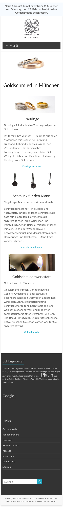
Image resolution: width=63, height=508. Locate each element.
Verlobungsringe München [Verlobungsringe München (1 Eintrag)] (49, 379)
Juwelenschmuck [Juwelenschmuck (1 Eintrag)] (9, 376)
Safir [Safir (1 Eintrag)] (55, 376)
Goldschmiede (31, 332)
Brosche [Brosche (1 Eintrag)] (47, 368)
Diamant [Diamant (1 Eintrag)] (54, 368)
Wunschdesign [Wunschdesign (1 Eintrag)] (8, 382)
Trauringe (31, 119)
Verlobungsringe (11, 434)
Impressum (8, 456)
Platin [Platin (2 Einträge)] (47, 375)
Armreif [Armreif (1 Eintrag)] (34, 368)
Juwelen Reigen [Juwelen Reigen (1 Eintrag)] (54, 372)
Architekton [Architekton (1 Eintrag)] (25, 368)
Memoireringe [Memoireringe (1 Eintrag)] (34, 376)
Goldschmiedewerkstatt (31, 276)
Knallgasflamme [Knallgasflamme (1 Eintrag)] (22, 376)
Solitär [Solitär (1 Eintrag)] (11, 379)
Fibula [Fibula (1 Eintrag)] (21, 372)
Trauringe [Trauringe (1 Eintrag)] (27, 379)
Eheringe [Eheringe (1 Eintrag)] (6, 372)
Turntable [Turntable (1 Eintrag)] (35, 379)
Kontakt (7, 450)
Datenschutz (9, 461)
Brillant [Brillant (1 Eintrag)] (40, 368)
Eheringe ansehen (31, 166)
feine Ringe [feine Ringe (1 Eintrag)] (14, 372)
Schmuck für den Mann (31, 195)
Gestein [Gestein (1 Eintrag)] (28, 372)
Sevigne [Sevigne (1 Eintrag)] (6, 379)
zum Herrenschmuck (31, 247)
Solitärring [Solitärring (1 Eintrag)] (19, 379)
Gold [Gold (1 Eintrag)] (33, 372)
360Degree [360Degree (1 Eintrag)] (16, 368)
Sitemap (7, 466)
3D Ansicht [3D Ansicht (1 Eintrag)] (7, 368)
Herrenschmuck (11, 445)
